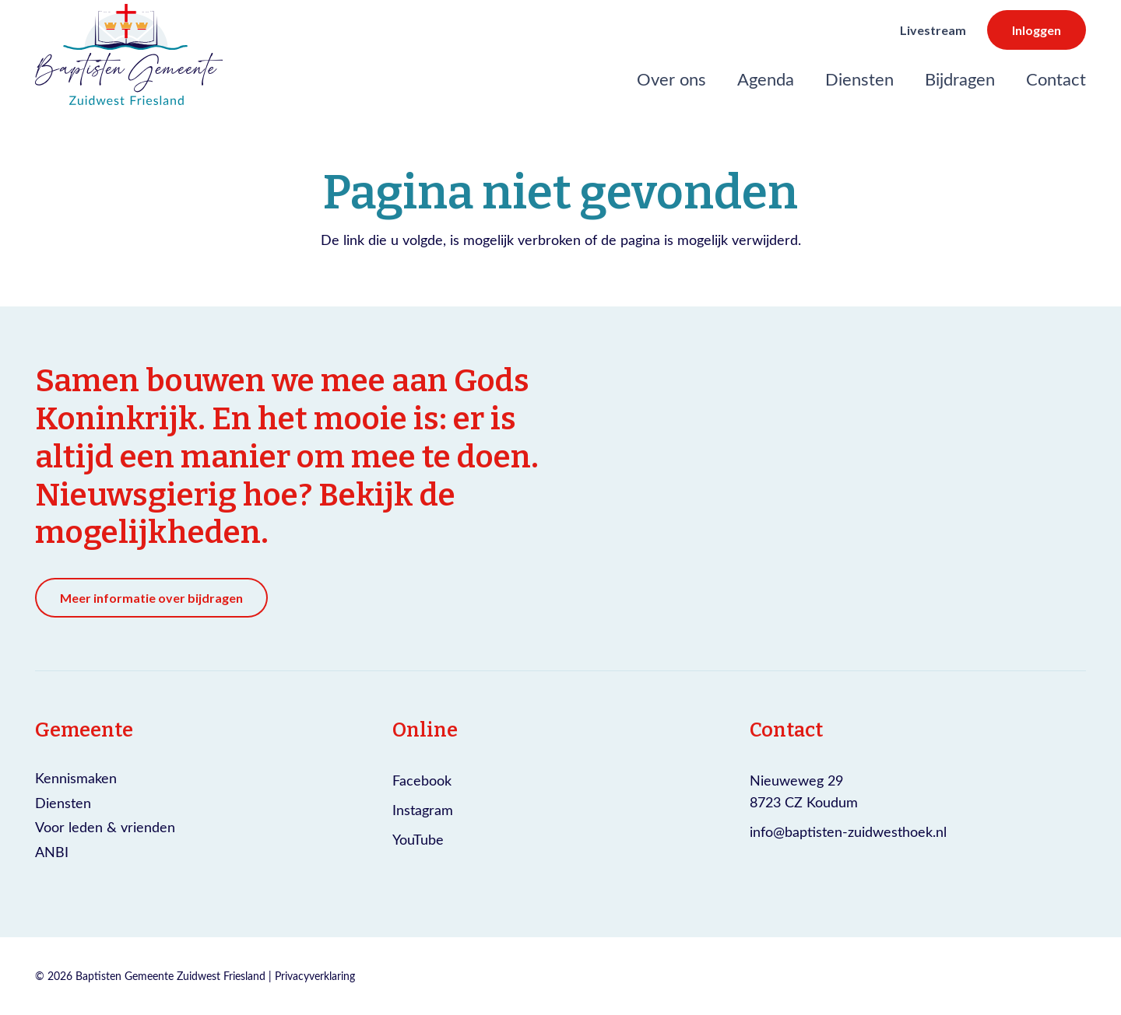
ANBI (52, 851)
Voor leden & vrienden (105, 826)
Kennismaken (76, 777)
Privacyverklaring (315, 975)
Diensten (63, 802)
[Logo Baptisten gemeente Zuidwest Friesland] (129, 54)
